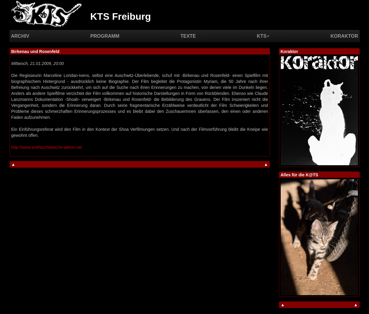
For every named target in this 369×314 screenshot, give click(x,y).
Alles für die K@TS (299, 174)
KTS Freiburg (120, 16)
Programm (104, 36)
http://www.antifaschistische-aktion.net (46, 147)
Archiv (20, 36)
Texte (188, 36)
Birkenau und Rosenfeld (35, 51)
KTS (263, 36)
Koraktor (344, 36)
